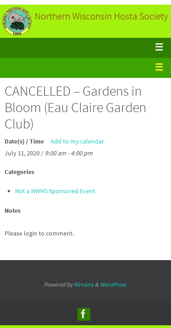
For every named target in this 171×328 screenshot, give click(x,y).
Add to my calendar (77, 141)
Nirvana (83, 284)
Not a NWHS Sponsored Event (55, 191)
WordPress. (113, 284)
